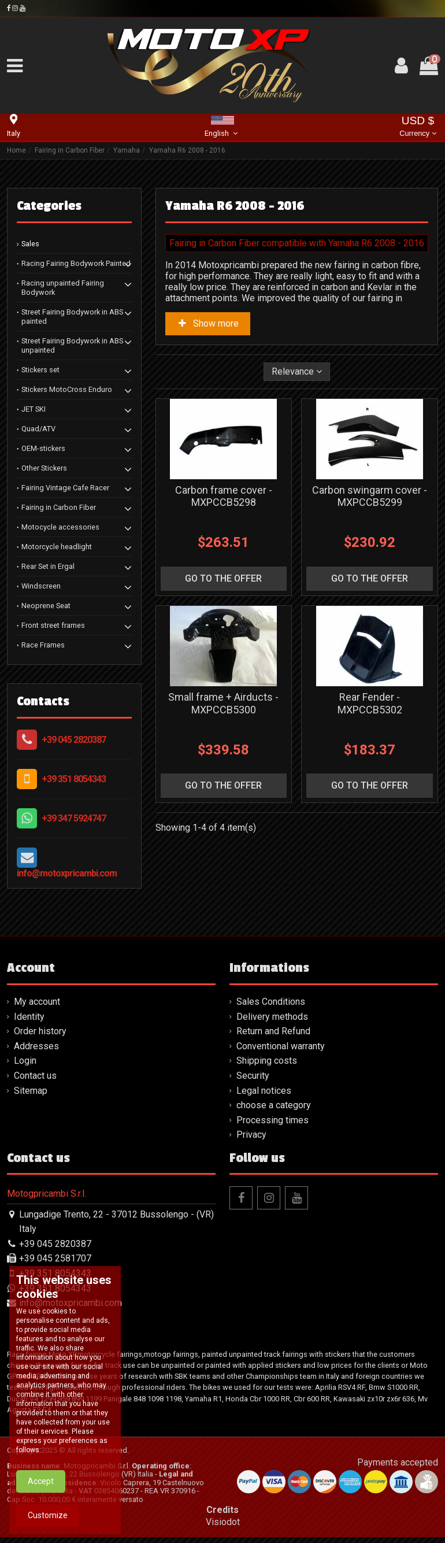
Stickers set (40, 369)
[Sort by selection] (297, 371)
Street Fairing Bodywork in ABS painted (72, 316)
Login (25, 1060)
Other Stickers (44, 468)
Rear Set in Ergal (48, 566)
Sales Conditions (270, 1001)
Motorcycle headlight (56, 546)
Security (252, 1075)
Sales (30, 243)
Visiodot (223, 1521)
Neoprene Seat (46, 605)
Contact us (35, 1075)
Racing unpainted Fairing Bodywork (62, 288)
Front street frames (53, 625)
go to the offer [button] (223, 578)
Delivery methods (272, 1016)
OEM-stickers (43, 448)
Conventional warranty (280, 1046)
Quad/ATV (38, 428)
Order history (40, 1031)
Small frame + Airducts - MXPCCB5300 (223, 703)
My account (37, 1001)
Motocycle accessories (60, 527)
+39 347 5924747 (74, 818)
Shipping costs (266, 1060)
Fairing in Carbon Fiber (58, 507)
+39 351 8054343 (74, 779)
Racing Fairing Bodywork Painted (76, 263)
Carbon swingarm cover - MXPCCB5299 (369, 496)
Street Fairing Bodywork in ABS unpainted (72, 345)
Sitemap (30, 1090)
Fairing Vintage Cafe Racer (65, 487)
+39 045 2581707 (55, 1258)
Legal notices (263, 1090)
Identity (29, 1016)
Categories (49, 205)
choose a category (273, 1105)
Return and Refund (273, 1031)
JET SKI (33, 409)
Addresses (36, 1046)
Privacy (251, 1134)
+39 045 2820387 (74, 739)
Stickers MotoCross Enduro (66, 389)
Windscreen (41, 586)
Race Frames (43, 645)
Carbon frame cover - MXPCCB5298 (223, 496)
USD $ (417, 127)
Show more (208, 323)
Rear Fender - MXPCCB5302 (370, 703)
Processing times (272, 1120)
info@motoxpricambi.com (67, 873)
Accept (41, 1523)
